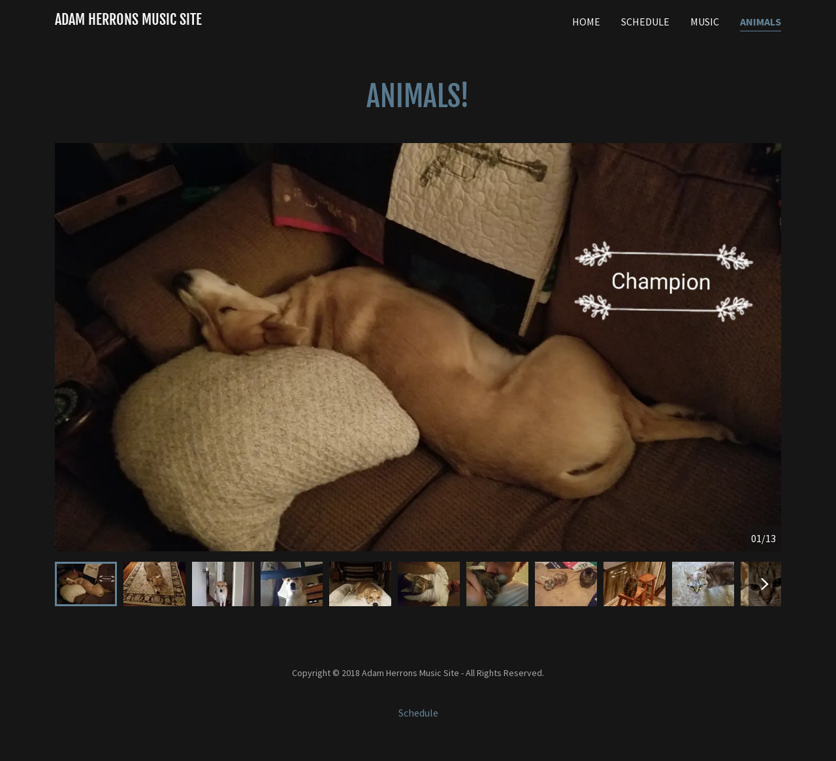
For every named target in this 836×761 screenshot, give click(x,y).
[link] (128, 20)
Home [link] (586, 21)
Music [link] (704, 21)
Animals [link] (760, 21)
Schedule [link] (645, 21)
